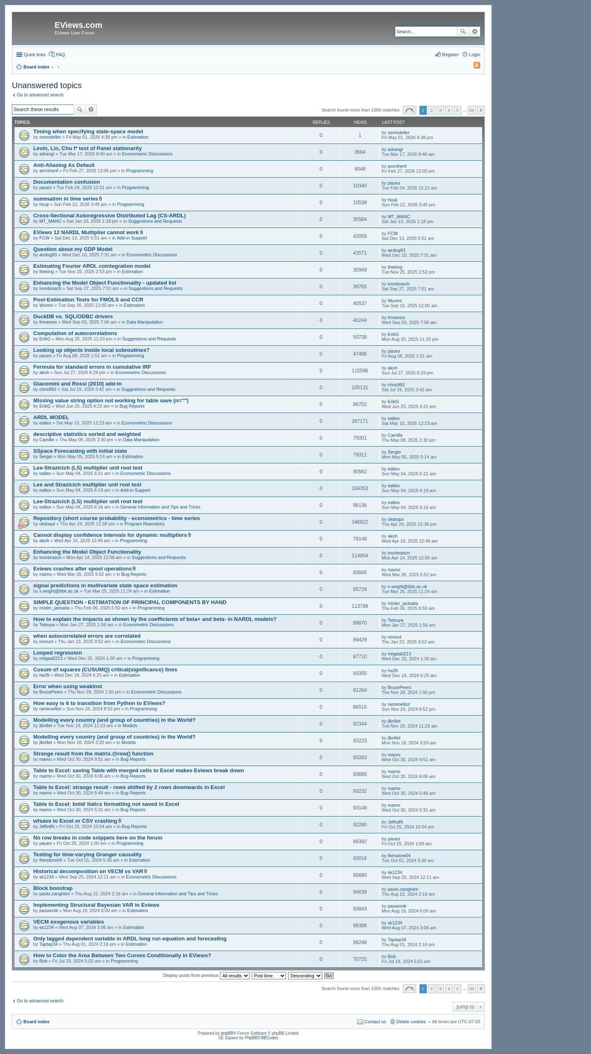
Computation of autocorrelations (75, 333)
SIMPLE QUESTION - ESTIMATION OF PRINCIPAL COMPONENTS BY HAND (130, 602)
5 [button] (457, 110)
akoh (44, 372)
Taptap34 (48, 944)
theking (46, 271)
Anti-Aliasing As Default (64, 165)
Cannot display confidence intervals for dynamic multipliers (110, 535)
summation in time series (65, 199)
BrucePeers (51, 691)
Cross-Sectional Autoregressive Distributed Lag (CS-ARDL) (109, 215)
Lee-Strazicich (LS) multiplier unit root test (87, 468)
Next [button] (481, 110)
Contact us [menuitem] (375, 1021)
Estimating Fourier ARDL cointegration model (92, 266)
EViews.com (78, 25)
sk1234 (46, 876)
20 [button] (472, 110)
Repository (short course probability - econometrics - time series (116, 518)
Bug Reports (131, 406)
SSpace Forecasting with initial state (80, 451)
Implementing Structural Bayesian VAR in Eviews (96, 905)
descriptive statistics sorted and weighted (87, 434)
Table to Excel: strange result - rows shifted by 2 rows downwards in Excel (129, 787)
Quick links (35, 54)
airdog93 (48, 254)
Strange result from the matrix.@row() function (93, 754)
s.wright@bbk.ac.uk (59, 591)
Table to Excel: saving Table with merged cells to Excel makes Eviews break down (138, 770)
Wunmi (46, 305)
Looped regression (57, 653)
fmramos (48, 321)
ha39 (44, 675)
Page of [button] (409, 110)
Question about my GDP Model (72, 249)
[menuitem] (473, 67)
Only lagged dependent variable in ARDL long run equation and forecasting (130, 938)
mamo (45, 574)
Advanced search (474, 32)
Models (130, 725)
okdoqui (47, 523)
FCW (44, 237)
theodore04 (50, 860)
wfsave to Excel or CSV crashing (75, 821)
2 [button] (432, 110)
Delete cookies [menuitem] (411, 1021)
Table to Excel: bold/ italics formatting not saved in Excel (106, 804)
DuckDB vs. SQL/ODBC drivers (73, 316)
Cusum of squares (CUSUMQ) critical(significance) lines (105, 669)
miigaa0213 (51, 658)
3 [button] (440, 110)
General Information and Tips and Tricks (160, 506)
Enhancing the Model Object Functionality (87, 552)
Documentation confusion (66, 182)
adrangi (47, 153)
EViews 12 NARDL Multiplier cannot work (86, 232)
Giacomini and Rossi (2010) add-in (77, 384)
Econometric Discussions (147, 153)
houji (44, 204)
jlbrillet (45, 725)
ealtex (45, 422)
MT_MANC (50, 221)
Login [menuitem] (474, 54)
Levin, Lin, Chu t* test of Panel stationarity (87, 148)
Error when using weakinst (67, 686)
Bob (43, 960)
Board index (36, 1021)
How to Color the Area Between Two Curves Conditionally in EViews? (122, 955)
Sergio (46, 456)
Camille (47, 439)
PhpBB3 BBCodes (261, 1038)
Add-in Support (132, 237)
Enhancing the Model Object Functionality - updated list (104, 283)
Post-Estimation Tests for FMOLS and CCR (88, 300)
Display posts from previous (206, 975)
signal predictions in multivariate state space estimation (105, 585)
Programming (139, 170)
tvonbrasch (50, 288)
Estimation (137, 137)
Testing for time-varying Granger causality (87, 854)
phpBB (227, 1033)
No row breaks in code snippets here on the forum (97, 838)
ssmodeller (50, 137)
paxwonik (48, 910)
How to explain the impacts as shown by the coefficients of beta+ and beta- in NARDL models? (155, 619)
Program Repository (144, 523)
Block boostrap (53, 888)
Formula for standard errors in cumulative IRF (92, 367)
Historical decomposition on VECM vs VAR (88, 871)
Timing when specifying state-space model (88, 131)
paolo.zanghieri (54, 893)
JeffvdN (47, 826)
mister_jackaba (54, 607)
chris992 (48, 389)
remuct (46, 641)
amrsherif (48, 170)
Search (463, 32)
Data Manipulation (144, 321)
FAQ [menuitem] (60, 54)
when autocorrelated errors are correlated (87, 636)
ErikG (45, 338)
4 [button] (449, 110)
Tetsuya (47, 624)
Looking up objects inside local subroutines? (91, 350)
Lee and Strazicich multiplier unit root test (87, 484)
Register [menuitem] (450, 54)
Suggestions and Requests (155, 221)
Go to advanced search (40, 94)
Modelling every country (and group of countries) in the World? (114, 720)
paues (45, 187)
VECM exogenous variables (68, 922)
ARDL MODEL (51, 417)
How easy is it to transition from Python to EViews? (99, 703)
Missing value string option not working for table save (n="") (111, 400)
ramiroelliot (50, 708)
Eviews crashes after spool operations (82, 569)
